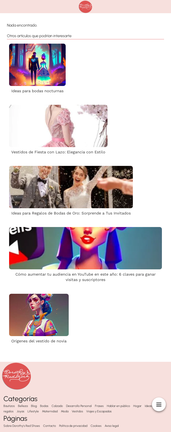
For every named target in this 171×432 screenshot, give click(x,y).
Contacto (49, 426)
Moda (64, 411)
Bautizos (9, 406)
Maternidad (50, 411)
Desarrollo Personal (79, 406)
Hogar (137, 406)
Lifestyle (33, 411)
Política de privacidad (73, 426)
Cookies (96, 426)
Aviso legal (112, 426)
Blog (34, 406)
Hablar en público (118, 406)
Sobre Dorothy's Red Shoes (21, 426)
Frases (99, 406)
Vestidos (77, 411)
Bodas (44, 406)
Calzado (57, 406)
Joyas (20, 411)
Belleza (23, 406)
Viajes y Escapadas (99, 411)
